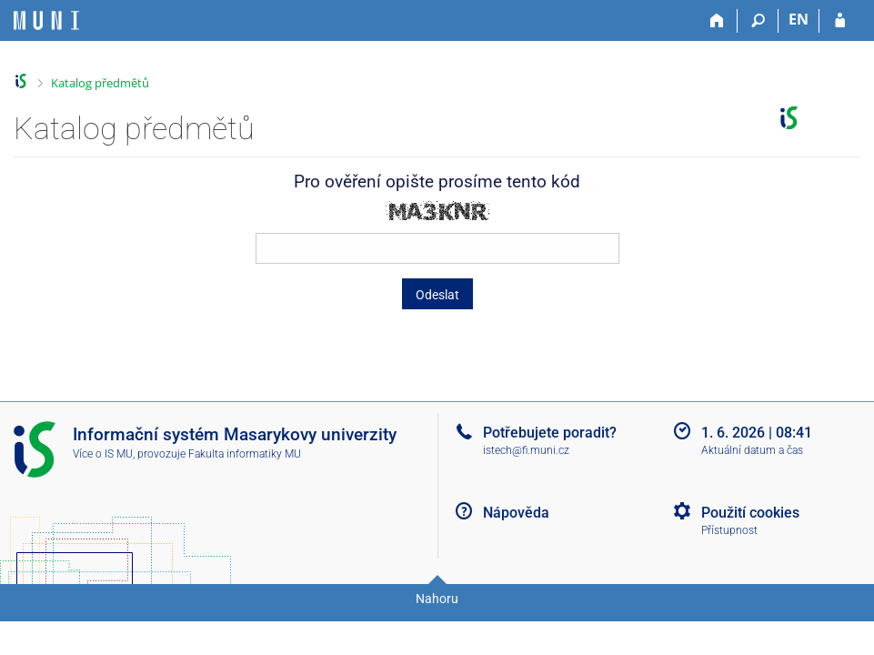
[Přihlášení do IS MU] (839, 21)
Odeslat (437, 294)
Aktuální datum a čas (752, 450)
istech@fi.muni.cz (526, 450)
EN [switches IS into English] (799, 19)
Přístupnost (729, 530)
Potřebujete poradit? (550, 432)
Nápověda (516, 512)
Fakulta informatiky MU (244, 454)
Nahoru (437, 598)
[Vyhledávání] (758, 21)
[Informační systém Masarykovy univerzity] (46, 20)
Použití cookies (750, 512)
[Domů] (717, 21)
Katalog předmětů (100, 83)
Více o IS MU (103, 454)
